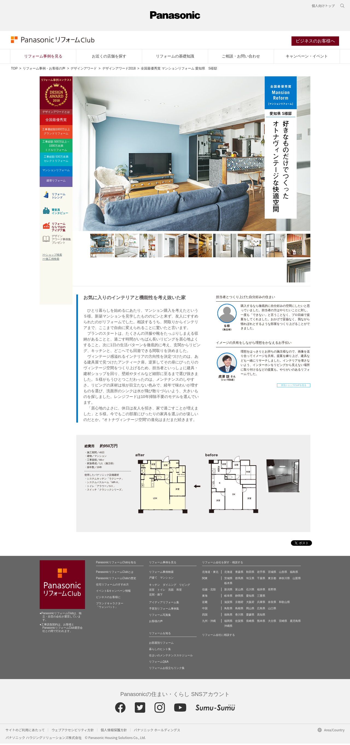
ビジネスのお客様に (108, 598)
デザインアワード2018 (119, 70)
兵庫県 (261, 603)
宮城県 (272, 573)
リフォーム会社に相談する (218, 636)
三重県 (261, 597)
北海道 (228, 573)
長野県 (272, 590)
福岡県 (228, 622)
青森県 (239, 573)
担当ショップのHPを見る (293, 387)
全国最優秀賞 (56, 121)
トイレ (161, 591)
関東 (205, 579)
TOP (14, 70)
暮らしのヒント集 (160, 650)
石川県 (250, 590)
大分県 (272, 622)
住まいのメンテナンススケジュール (171, 656)
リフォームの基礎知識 (175, 58)
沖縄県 (228, 627)
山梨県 (297, 579)
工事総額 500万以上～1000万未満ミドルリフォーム (55, 147)
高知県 (261, 615)
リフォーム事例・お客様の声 (44, 70)
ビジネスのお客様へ (315, 42)
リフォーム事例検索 (161, 573)
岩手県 (261, 573)
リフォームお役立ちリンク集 (167, 669)
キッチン (154, 586)
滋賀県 (228, 603)
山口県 (272, 609)
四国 (205, 615)
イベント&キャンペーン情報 (113, 592)
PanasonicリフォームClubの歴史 (116, 579)
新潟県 (228, 590)
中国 (205, 609)
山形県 (283, 573)
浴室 (151, 591)
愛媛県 (250, 615)
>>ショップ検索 (52, 256)
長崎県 (250, 622)
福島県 (294, 573)
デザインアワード (84, 70)
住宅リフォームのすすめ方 (112, 585)
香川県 (239, 615)
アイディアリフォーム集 (164, 603)
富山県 (239, 590)
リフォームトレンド (58, 197)
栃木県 (228, 584)
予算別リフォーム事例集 (164, 609)
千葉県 (261, 579)
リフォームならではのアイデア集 (58, 228)
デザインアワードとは (56, 113)
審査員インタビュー (60, 213)
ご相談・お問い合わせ (241, 58)
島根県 (239, 609)
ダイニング (169, 586)
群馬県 (239, 579)
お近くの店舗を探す (109, 58)
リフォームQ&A (158, 663)
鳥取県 (228, 609)
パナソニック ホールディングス (157, 731)
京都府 (239, 603)
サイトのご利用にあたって (25, 731)
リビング (184, 586)
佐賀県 (239, 622)
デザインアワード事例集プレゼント (61, 241)
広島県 (261, 609)
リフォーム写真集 (160, 616)
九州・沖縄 (209, 622)
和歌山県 (284, 603)
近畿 (205, 603)
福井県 (261, 590)
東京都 (272, 579)
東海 (205, 597)
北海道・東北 (210, 573)
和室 (179, 591)
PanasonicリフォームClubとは (114, 573)
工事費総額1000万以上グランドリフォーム (56, 133)
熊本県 (261, 622)
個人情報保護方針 (114, 731)
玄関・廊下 (156, 595)
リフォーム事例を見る (43, 58)
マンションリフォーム (56, 171)
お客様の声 (156, 622)
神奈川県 (284, 579)
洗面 (171, 591)
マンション (167, 579)
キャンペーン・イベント (307, 58)
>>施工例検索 (50, 260)
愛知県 (250, 597)
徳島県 (228, 615)
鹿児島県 (295, 622)
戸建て (153, 579)
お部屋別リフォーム (161, 644)
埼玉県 (250, 579)
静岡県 (239, 597)
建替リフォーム (56, 182)
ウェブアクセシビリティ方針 (72, 731)
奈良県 (272, 603)
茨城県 (228, 579)
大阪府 (250, 603)
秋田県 (250, 573)
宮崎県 (283, 622)
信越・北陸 (209, 590)
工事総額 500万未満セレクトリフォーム (56, 160)
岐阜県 (228, 597)
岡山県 (250, 609)
